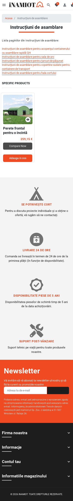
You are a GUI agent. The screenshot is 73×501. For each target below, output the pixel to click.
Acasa (8, 18)
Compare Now (17, 146)
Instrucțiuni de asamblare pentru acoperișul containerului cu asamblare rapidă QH (36, 50)
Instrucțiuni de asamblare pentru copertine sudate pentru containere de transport (36, 66)
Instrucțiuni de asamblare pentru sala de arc (28, 56)
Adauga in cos (17, 158)
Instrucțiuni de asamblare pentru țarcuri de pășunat (32, 60)
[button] (49, 5)
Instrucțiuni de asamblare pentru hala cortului (29, 72)
